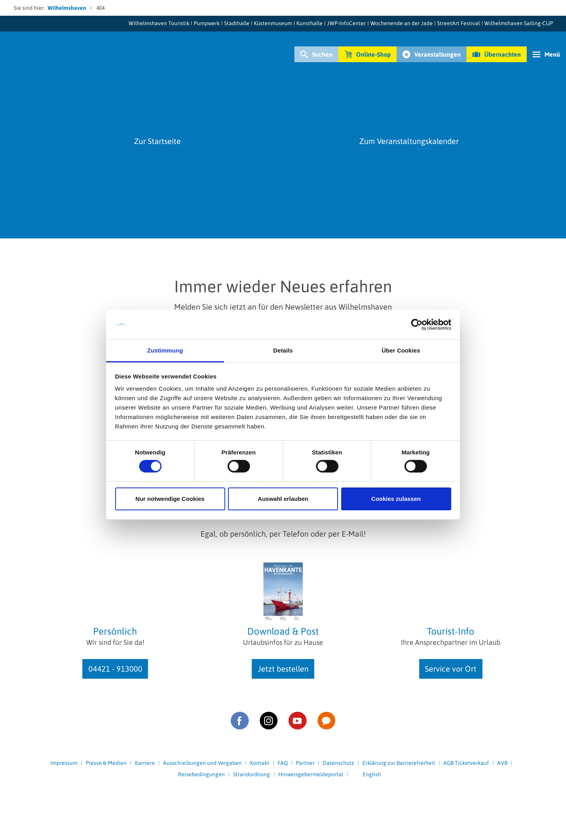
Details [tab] (283, 350)
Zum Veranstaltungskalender (409, 141)
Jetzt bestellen (283, 668)
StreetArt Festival (458, 23)
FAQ (282, 763)
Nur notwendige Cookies (170, 498)
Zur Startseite (157, 141)
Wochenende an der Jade (401, 23)
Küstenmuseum (273, 23)
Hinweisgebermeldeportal (310, 774)
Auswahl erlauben (283, 498)
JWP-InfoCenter (346, 23)
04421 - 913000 (115, 668)
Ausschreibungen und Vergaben (202, 763)
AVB (502, 763)
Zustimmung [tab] (165, 350)
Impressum (63, 763)
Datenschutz (338, 763)
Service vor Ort (450, 668)
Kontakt (259, 763)
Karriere (145, 763)
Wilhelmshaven (67, 8)
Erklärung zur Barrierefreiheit (398, 763)
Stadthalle (237, 23)
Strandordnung (251, 774)
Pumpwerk (207, 23)
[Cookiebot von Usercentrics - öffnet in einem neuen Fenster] (416, 324)
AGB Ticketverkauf (466, 763)
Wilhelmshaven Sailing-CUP (518, 23)
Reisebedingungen (201, 774)
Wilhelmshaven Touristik (159, 23)
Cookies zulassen (396, 498)
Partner (305, 763)
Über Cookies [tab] (401, 350)
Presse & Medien (106, 763)
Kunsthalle (309, 23)
